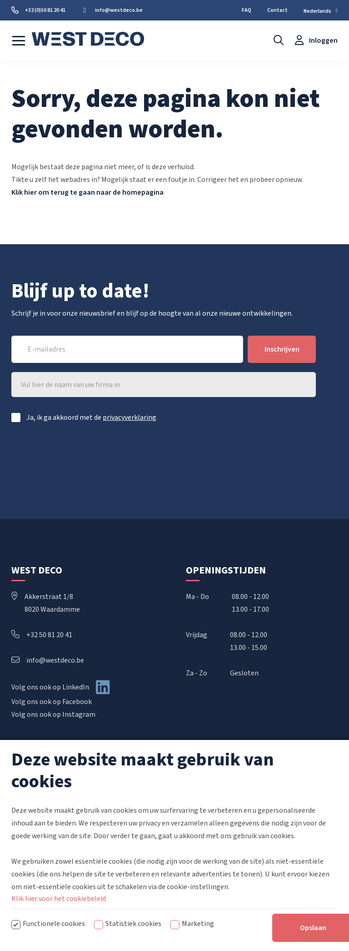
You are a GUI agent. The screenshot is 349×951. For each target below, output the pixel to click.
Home (20, 776)
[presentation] (247, 455)
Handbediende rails (215, 776)
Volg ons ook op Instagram (53, 714)
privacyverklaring (129, 418)
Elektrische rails (211, 805)
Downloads (28, 805)
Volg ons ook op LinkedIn (50, 687)
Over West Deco (35, 791)
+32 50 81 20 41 (41, 635)
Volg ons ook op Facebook (51, 702)
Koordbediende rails (217, 791)
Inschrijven (281, 349)
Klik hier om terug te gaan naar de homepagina (87, 192)
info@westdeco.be (47, 660)
